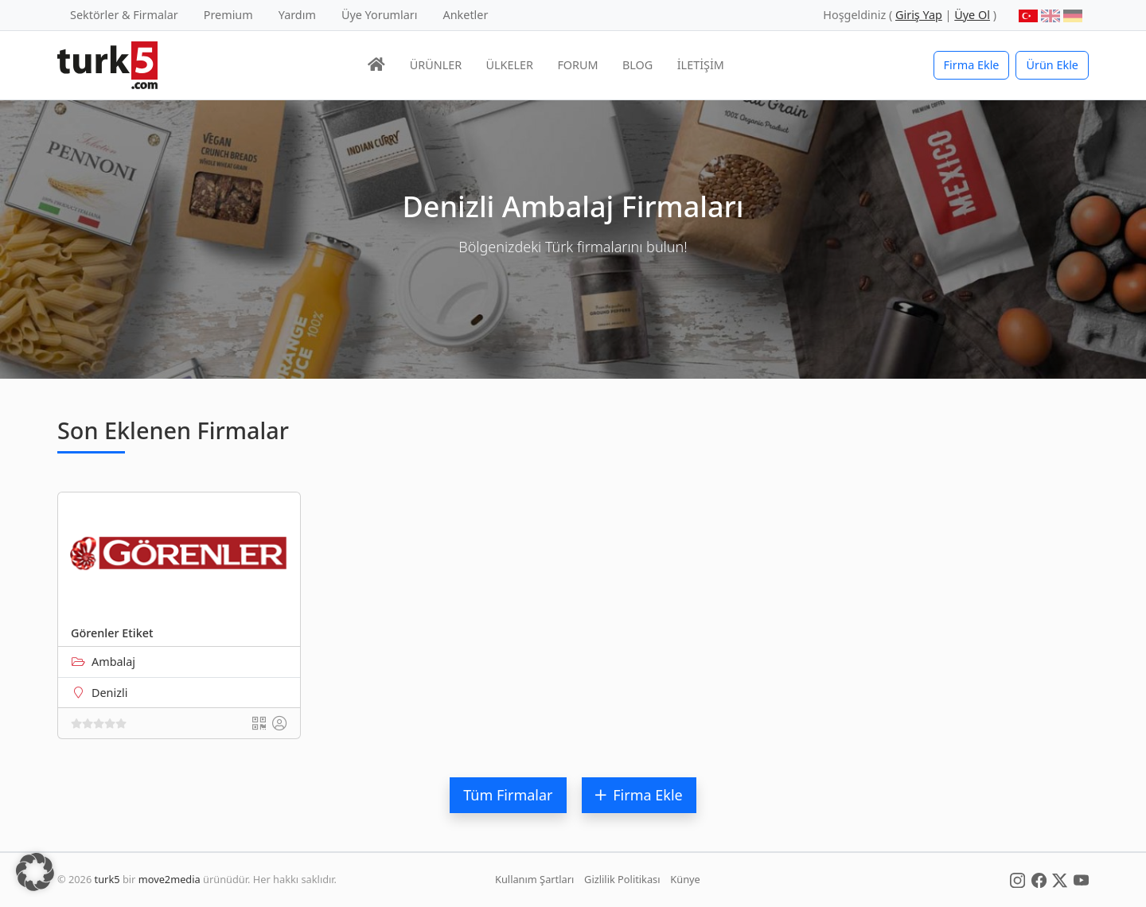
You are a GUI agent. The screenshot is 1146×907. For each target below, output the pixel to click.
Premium (228, 14)
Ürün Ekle (1052, 64)
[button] (35, 872)
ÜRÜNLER (436, 64)
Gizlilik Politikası (622, 879)
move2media (169, 879)
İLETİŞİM (700, 64)
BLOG (637, 64)
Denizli (109, 692)
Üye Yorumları (379, 14)
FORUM (577, 64)
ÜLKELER (509, 64)
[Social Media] (1017, 879)
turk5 (107, 879)
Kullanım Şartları (534, 879)
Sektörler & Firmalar (124, 14)
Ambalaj (113, 661)
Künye (685, 879)
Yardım (297, 14)
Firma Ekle (972, 64)
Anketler (466, 14)
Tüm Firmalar (507, 794)
